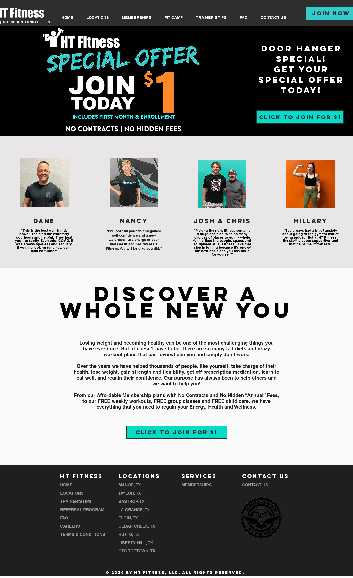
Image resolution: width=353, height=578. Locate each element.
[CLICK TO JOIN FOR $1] (300, 117)
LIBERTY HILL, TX (135, 542)
